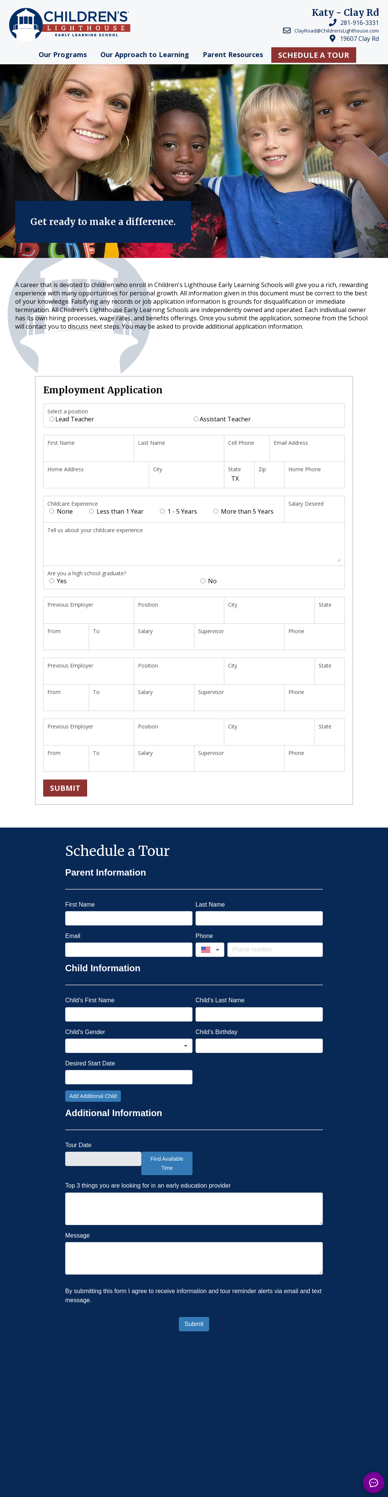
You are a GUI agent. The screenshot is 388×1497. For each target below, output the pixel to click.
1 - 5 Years (178, 511)
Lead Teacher (71, 419)
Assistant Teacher (222, 419)
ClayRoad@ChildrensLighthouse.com (336, 30)
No (208, 581)
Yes (58, 581)
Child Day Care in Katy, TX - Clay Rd (104, 1405)
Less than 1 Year (116, 511)
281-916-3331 (359, 23)
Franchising (149, 1488)
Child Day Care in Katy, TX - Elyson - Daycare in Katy (128, 1416)
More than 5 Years (243, 511)
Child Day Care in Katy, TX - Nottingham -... (221, 1405)
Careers (138, 1469)
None (61, 511)
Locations (144, 1451)
